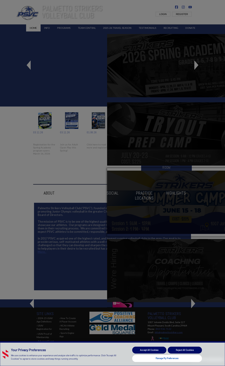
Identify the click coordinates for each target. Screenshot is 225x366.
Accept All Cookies (149, 350)
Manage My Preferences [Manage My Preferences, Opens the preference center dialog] (167, 358)
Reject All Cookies (185, 350)
